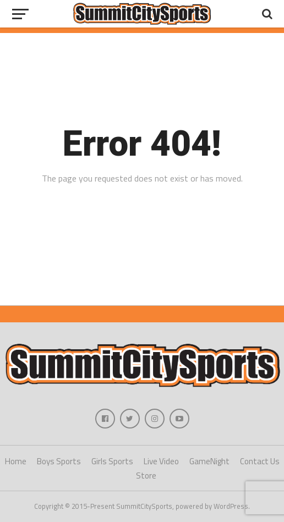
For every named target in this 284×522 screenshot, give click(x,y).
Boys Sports (59, 461)
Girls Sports (112, 461)
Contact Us (260, 461)
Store (146, 475)
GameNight (209, 461)
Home (15, 461)
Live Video (161, 461)
